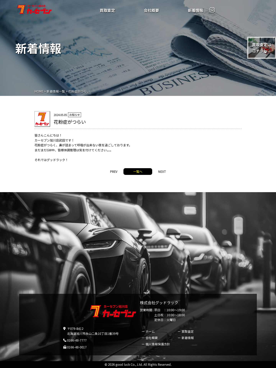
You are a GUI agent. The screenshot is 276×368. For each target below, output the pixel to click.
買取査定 (107, 10)
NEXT (162, 171)
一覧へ (137, 171)
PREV (113, 171)
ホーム (150, 331)
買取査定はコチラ (261, 48)
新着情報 (195, 10)
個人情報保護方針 (157, 344)
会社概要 (151, 10)
